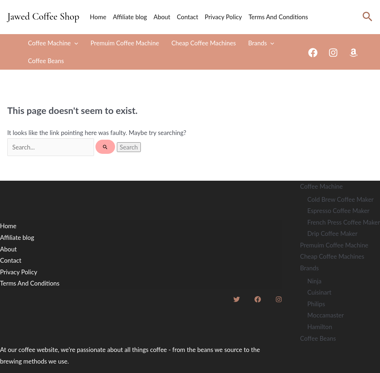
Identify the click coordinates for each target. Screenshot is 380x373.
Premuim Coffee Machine (124, 43)
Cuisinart (319, 292)
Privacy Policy (223, 17)
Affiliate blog (130, 17)
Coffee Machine (53, 43)
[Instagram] (333, 52)
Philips (316, 304)
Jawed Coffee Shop (43, 16)
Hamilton (319, 327)
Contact (187, 17)
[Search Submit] (105, 147)
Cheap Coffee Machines (203, 43)
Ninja (314, 281)
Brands (261, 43)
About (162, 17)
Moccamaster (325, 315)
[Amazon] (353, 52)
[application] (74, 43)
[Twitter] (236, 299)
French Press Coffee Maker (343, 222)
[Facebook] (313, 52)
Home (98, 17)
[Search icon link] (367, 17)
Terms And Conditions (278, 17)
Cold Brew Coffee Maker (340, 199)
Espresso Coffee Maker (338, 210)
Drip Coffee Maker (332, 233)
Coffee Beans (46, 61)
